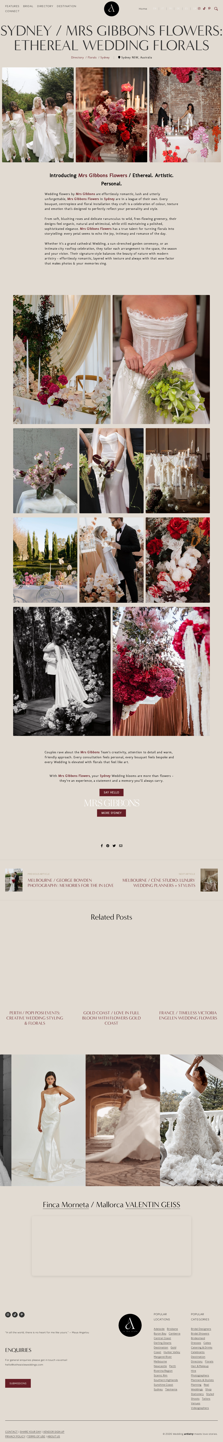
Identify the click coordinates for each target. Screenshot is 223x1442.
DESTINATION (66, 6)
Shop (208, 1389)
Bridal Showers (200, 1333)
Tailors (206, 1398)
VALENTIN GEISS (152, 1204)
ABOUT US (53, 1436)
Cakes (207, 1342)
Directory (78, 57)
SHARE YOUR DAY (30, 1431)
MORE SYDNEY (111, 813)
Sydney (106, 57)
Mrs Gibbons (85, 194)
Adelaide (159, 1329)
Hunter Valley (172, 1352)
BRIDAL (28, 6)
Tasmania (171, 1389)
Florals (93, 57)
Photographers (200, 1375)
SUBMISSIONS (18, 1383)
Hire (193, 1370)
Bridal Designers (201, 1329)
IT (163, 8)
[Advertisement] (112, 280)
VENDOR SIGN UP (54, 1431)
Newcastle (160, 1366)
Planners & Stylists (202, 1380)
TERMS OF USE (36, 1436)
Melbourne (160, 1361)
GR (194, 8)
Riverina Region (163, 1370)
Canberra (174, 1333)
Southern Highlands (166, 1380)
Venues (195, 1403)
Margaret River (163, 1356)
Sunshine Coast (163, 1384)
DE (178, 8)
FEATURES (12, 6)
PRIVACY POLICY (15, 1436)
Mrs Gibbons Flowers (102, 175)
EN (154, 8)
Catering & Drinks (201, 1347)
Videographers (200, 1408)
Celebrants (198, 1352)
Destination (161, 1347)
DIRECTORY (45, 6)
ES (186, 8)
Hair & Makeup (200, 1366)
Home (143, 9)
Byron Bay (160, 1333)
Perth (172, 1366)
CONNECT (12, 11)
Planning (196, 1384)
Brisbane (172, 1329)
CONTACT (11, 1431)
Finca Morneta (66, 1204)
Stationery (197, 1394)
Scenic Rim (160, 1375)
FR (170, 8)
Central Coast (162, 1338)
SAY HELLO (111, 792)
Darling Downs (162, 1342)
